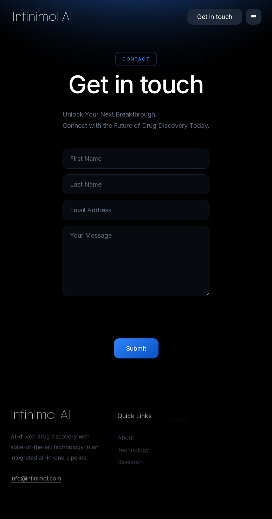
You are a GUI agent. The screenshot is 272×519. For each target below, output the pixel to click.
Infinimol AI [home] (42, 16)
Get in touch (214, 16)
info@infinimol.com (36, 478)
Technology (133, 450)
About (125, 438)
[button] (253, 17)
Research (130, 463)
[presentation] (136, 319)
